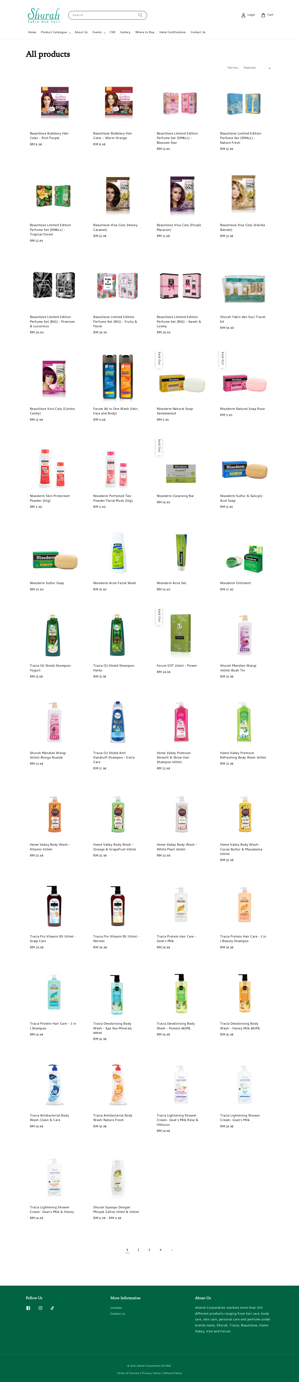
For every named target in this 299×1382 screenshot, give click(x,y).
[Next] (171, 1250)
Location (116, 1308)
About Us (81, 32)
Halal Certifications (173, 32)
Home (32, 32)
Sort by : (234, 68)
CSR (113, 32)
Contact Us (198, 32)
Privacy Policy (151, 1373)
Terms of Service (128, 1373)
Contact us (117, 1314)
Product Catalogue (54, 33)
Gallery (125, 32)
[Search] (140, 15)
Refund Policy (173, 1373)
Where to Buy (145, 32)
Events (97, 33)
